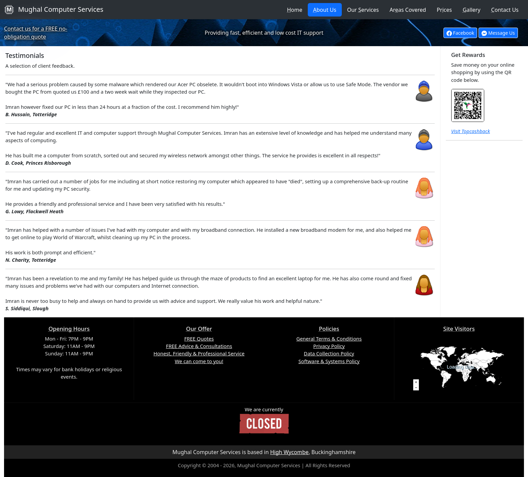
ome (294, 9)
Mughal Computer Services (53, 10)
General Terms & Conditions (329, 338)
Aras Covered (408, 9)
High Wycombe (289, 452)
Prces (444, 9)
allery (472, 9)
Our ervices (363, 9)
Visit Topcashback (470, 131)
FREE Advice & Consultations (199, 346)
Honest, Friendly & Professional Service (199, 353)
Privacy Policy (328, 346)
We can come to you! (199, 361)
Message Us (498, 33)
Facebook (460, 33)
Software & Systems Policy (329, 361)
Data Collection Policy (329, 353)
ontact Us (505, 9)
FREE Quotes (199, 338)
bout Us (324, 9)
